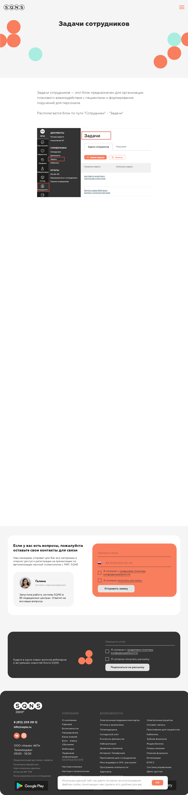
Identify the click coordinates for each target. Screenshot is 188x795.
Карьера (67, 724)
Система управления (159, 767)
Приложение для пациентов (163, 729)
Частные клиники (72, 766)
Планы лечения (155, 748)
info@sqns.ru (22, 727)
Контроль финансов (112, 739)
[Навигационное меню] (181, 7)
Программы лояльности (114, 767)
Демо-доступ (155, 771)
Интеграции (154, 757)
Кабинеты (152, 734)
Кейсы (73, 740)
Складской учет (109, 734)
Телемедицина (108, 729)
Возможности (70, 728)
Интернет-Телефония (112, 753)
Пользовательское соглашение (32, 775)
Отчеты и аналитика (112, 724)
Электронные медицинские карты (120, 720)
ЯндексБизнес (155, 743)
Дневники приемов (111, 748)
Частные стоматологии (75, 771)
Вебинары (68, 748)
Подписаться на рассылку (127, 667)
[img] (17, 736)
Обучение (68, 744)
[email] (134, 553)
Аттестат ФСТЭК (22, 771)
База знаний (69, 736)
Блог (65, 740)
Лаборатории (108, 743)
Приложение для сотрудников (118, 757)
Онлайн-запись (156, 724)
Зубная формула (157, 739)
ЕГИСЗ (150, 762)
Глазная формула (157, 753)
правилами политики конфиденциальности (124, 573)
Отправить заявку (116, 588)
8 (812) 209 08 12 (25, 722)
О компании (69, 720)
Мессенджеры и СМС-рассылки (118, 762)
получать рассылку (130, 580)
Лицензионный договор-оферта (33, 760)
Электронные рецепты (160, 720)
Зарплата (105, 771)
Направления (70, 732)
